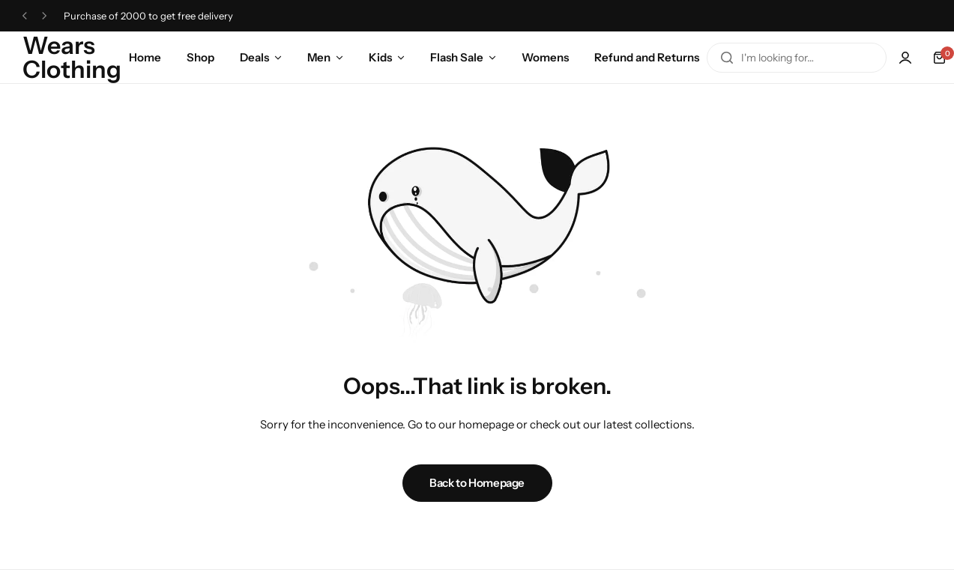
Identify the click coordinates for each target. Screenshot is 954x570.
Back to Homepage (477, 483)
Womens (545, 57)
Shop (200, 57)
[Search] (726, 58)
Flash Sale (456, 57)
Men (318, 57)
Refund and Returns (646, 57)
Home (145, 57)
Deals (254, 57)
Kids (380, 57)
